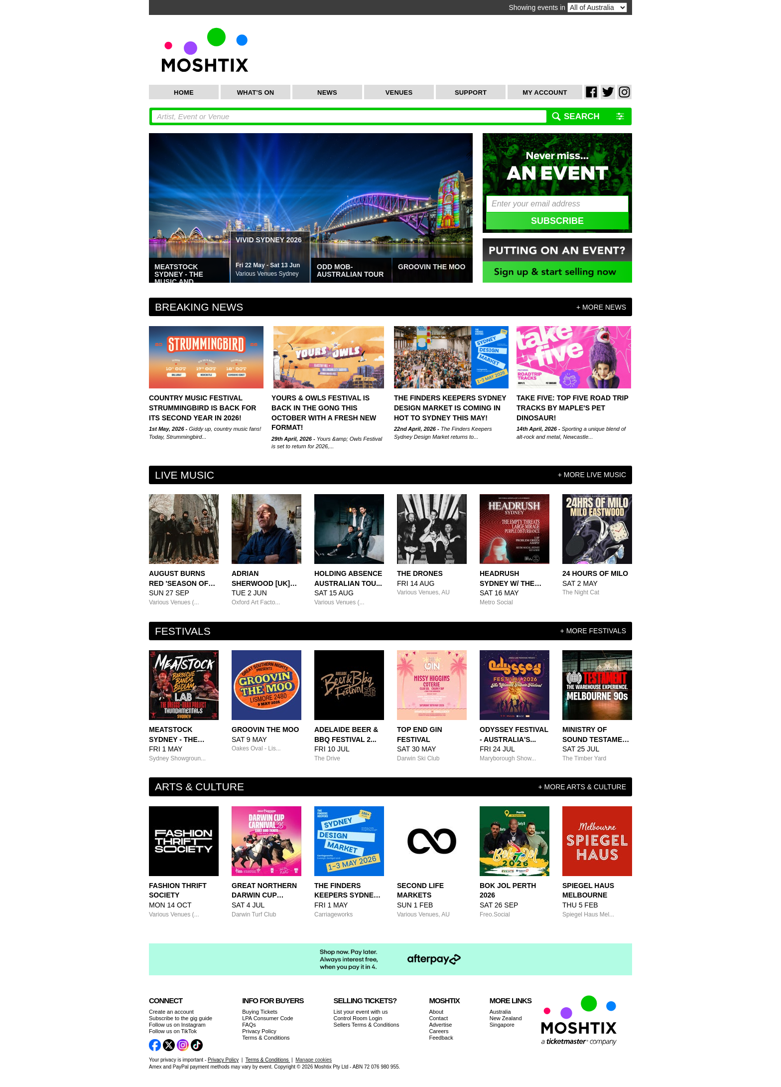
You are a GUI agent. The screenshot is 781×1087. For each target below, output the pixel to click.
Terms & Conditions (265, 1038)
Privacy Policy (259, 1031)
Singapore (502, 1025)
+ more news (601, 307)
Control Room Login (358, 1018)
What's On (255, 92)
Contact (438, 1018)
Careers (438, 1031)
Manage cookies (313, 1060)
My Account (544, 92)
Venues (399, 92)
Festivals (183, 631)
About (436, 1012)
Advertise (440, 1025)
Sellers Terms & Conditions (366, 1025)
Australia (500, 1012)
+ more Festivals (593, 631)
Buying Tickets (259, 1012)
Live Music (184, 475)
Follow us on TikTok (173, 1031)
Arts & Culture (199, 786)
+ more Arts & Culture (582, 787)
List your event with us (361, 1012)
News (327, 92)
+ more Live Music (592, 475)
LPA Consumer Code (267, 1018)
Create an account (171, 1012)
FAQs (249, 1025)
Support (471, 92)
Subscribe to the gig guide (180, 1018)
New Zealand (506, 1018)
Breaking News (199, 307)
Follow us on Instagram (177, 1025)
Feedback (441, 1038)
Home (184, 92)
